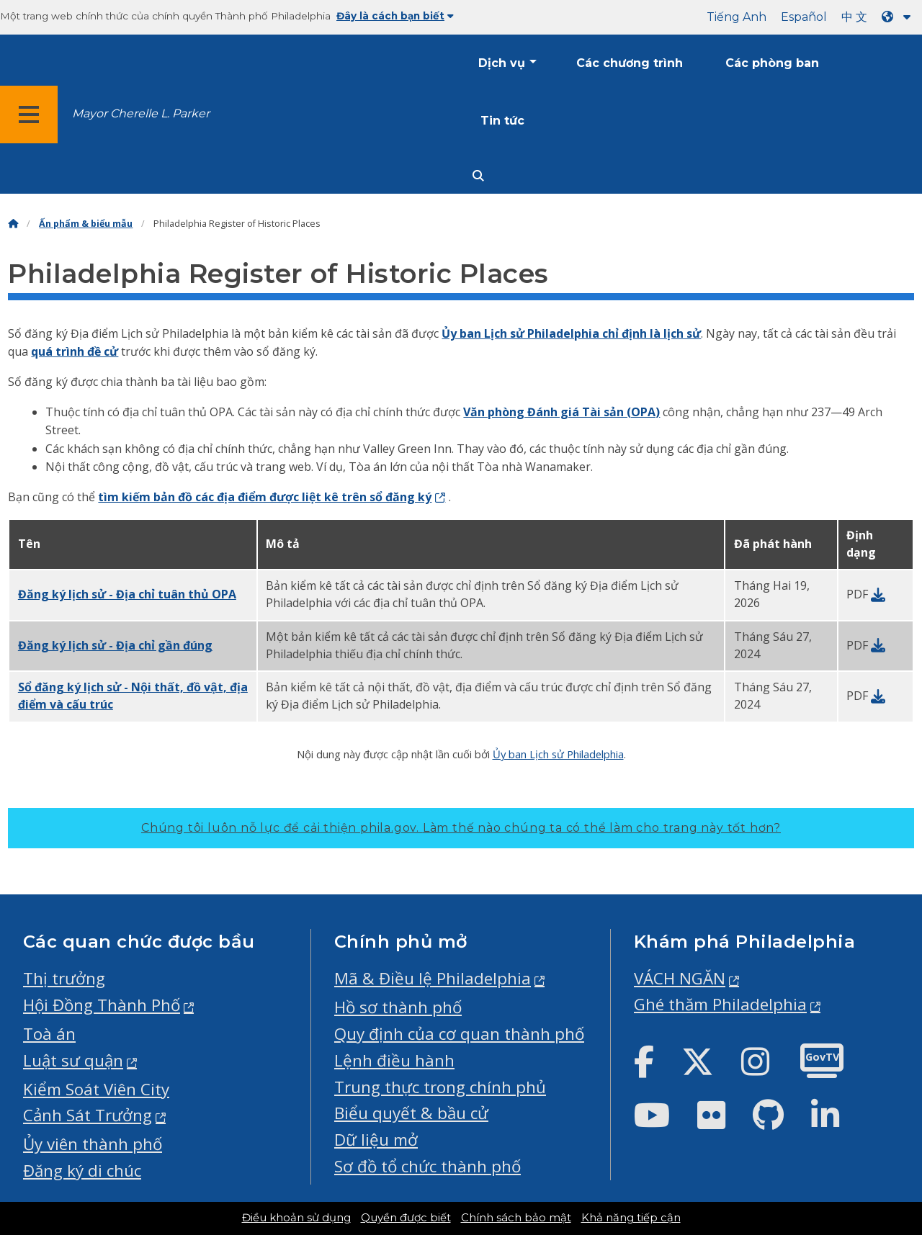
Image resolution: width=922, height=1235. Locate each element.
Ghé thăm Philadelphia (720, 1004)
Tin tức (502, 120)
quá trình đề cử (74, 351)
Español (804, 17)
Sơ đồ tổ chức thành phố (427, 1166)
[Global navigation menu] (29, 114)
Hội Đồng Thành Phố (101, 1005)
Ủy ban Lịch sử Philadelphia (558, 754)
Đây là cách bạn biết (395, 16)
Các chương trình (629, 63)
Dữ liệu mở (376, 1139)
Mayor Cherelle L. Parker (141, 113)
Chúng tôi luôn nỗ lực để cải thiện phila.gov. (461, 828)
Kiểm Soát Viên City (96, 1089)
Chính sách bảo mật (516, 1217)
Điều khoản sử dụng (296, 1217)
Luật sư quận (73, 1060)
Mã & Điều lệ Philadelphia (432, 978)
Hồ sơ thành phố (398, 1007)
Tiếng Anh (736, 17)
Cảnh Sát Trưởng (87, 1115)
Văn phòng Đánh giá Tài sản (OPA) (561, 412)
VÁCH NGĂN (679, 978)
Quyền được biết (406, 1217)
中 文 (854, 17)
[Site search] (478, 176)
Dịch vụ (501, 63)
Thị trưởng (64, 978)
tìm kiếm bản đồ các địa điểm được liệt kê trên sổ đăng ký (264, 497)
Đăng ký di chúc (82, 1170)
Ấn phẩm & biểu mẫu (86, 223)
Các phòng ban (772, 63)
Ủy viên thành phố (92, 1144)
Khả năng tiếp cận (631, 1217)
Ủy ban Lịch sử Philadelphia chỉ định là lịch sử (571, 333)
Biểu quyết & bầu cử (411, 1113)
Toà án (49, 1034)
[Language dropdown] (899, 17)
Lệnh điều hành (394, 1060)
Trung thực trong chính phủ (440, 1087)
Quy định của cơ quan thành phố (459, 1034)
